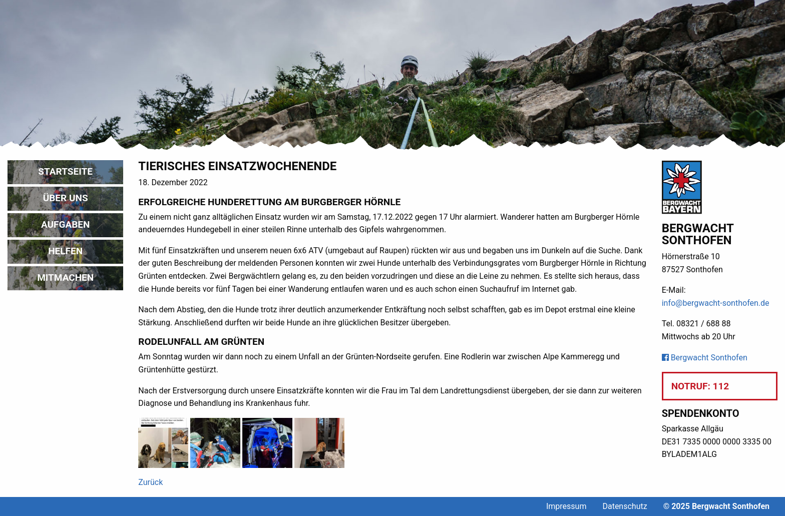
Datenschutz (624, 506)
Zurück (150, 482)
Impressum (566, 506)
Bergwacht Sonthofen (704, 357)
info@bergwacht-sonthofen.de (715, 303)
